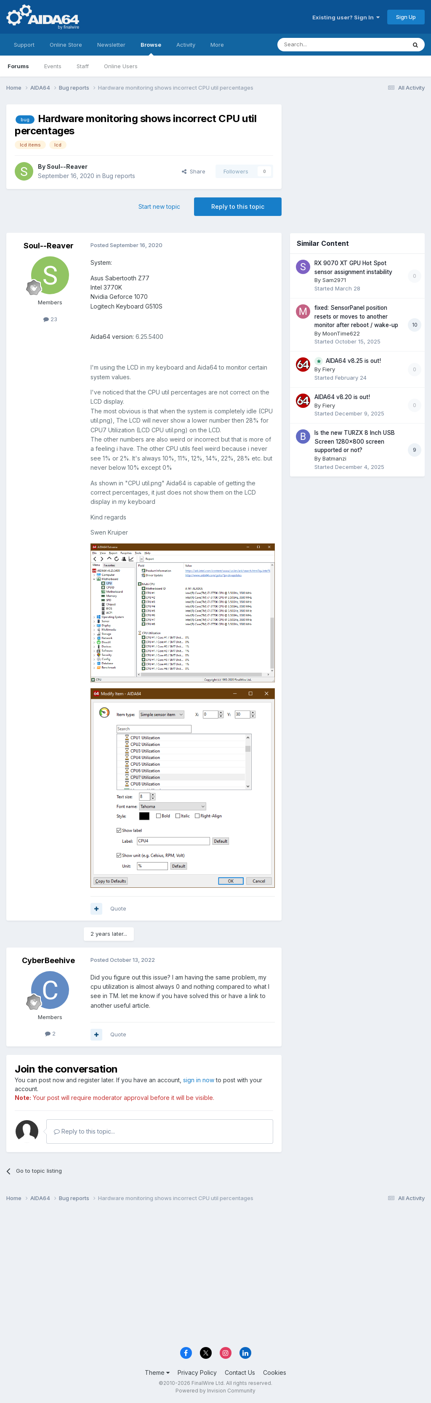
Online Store (66, 44)
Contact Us (240, 1372)
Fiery (328, 369)
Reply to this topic (237, 206)
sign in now (198, 1080)
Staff (83, 66)
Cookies (274, 1372)
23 (50, 319)
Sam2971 (334, 280)
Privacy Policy (197, 1372)
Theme (157, 1372)
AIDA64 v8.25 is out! (353, 360)
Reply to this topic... (84, 1131)
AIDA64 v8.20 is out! (342, 397)
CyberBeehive (48, 960)
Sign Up (406, 16)
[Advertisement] (357, 160)
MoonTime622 (341, 333)
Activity (185, 44)
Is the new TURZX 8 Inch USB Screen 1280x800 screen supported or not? (354, 441)
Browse (151, 48)
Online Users (121, 66)
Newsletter (111, 44)
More (217, 44)
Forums (18, 66)
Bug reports (118, 175)
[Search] (320, 44)
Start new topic (159, 206)
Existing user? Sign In (346, 17)
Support (24, 44)
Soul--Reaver (67, 166)
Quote (118, 908)
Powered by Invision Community (215, 1390)
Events (52, 66)
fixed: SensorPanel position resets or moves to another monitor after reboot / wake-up (356, 316)
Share (193, 171)
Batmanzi (334, 458)
